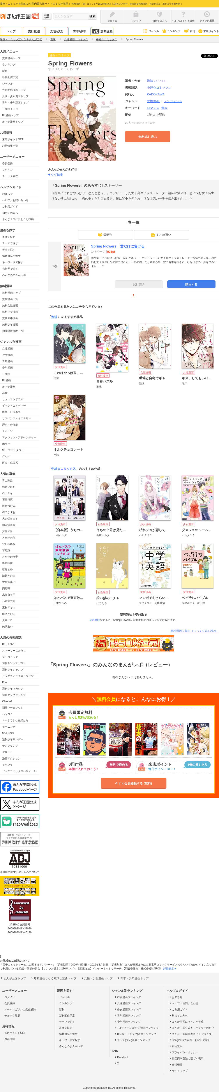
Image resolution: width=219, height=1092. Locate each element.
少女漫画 (7, 354)
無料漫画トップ (11, 58)
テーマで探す (10, 243)
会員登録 (7, 163)
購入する (191, 284)
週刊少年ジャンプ (12, 669)
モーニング (8, 726)
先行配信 (34, 31)
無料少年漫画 (10, 324)
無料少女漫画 (10, 311)
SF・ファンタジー (13, 450)
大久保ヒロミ (10, 518)
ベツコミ (7, 714)
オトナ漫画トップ (12, 121)
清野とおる (8, 575)
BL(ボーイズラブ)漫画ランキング (135, 1034)
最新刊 (105, 235)
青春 (164, 108)
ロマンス (153, 108)
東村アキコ (8, 607)
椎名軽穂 (7, 563)
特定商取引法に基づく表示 (186, 1058)
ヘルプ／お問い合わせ (15, 200)
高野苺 (6, 588)
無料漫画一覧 (10, 299)
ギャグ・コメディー (14, 405)
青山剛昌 (7, 480)
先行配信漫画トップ (14, 89)
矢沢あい (7, 626)
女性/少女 (56, 31)
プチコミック (10, 656)
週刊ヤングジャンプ (14, 695)
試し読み (139, 284)
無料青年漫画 (10, 318)
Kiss (4, 682)
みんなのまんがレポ (14, 275)
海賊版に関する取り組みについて (19, 872)
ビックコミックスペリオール (19, 771)
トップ (11, 31)
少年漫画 (7, 367)
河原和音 (7, 531)
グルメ (6, 456)
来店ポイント (208, 31)
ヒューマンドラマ (12, 399)
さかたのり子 (10, 556)
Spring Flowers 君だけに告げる (118, 246)
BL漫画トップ (10, 115)
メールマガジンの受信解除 (20, 1009)
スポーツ (7, 431)
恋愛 (4, 393)
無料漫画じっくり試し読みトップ (53, 978)
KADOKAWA (155, 94)
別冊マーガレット (12, 707)
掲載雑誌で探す (11, 256)
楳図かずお (8, 512)
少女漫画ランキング (127, 1009)
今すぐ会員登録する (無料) (133, 783)
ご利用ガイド (10, 206)
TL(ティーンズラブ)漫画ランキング (136, 1027)
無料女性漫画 (10, 305)
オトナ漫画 (8, 386)
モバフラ (7, 764)
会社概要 (175, 1064)
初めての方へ (10, 212)
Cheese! (7, 701)
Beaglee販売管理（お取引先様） (189, 1040)
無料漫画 (102, 31)
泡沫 (156, 81)
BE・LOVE (8, 644)
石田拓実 (7, 499)
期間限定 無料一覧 (13, 330)
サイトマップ (178, 1070)
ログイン (7, 169)
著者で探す (8, 249)
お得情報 (9, 1039)
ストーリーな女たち (14, 650)
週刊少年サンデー (12, 739)
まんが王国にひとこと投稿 (18, 219)
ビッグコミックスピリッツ (18, 676)
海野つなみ (8, 505)
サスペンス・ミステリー (16, 418)
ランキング (171, 31)
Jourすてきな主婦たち (15, 720)
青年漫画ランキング (127, 1015)
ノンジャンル (173, 101)
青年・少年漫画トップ (15, 102)
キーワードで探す (12, 262)
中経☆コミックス (63, 468)
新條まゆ (7, 569)
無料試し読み (147, 137)
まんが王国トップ (13, 978)
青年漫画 (7, 361)
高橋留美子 (8, 594)
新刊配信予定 (10, 77)
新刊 (189, 31)
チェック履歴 (10, 176)
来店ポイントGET (12, 139)
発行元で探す (10, 268)
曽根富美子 (8, 582)
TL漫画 (6, 374)
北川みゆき (8, 544)
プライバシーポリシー (183, 1052)
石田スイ (7, 493)
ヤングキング (10, 745)
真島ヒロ (7, 620)
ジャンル (151, 31)
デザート (7, 752)
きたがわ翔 (8, 537)
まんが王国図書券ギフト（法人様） (191, 1034)
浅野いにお (8, 486)
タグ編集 (57, 174)
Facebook (121, 1057)
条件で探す (8, 237)
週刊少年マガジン (12, 688)
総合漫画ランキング (127, 997)
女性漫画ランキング (127, 1003)
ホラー (6, 443)
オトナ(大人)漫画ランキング (132, 1040)
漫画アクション (11, 758)
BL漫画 (6, 380)
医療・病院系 (10, 462)
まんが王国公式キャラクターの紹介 (191, 1027)
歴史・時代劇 (10, 424)
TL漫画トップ (10, 109)
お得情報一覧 (10, 145)
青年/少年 (79, 31)
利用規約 (175, 1046)
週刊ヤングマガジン (14, 663)
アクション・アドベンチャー (19, 437)
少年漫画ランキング (127, 1021)
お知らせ (7, 193)
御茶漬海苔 (8, 525)
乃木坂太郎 (8, 601)
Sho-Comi (8, 733)
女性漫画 (7, 348)
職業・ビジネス (11, 412)
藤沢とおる (8, 613)
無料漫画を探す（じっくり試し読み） (195, 630)
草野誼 (6, 550)
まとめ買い (161, 235)
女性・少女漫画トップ (15, 96)
